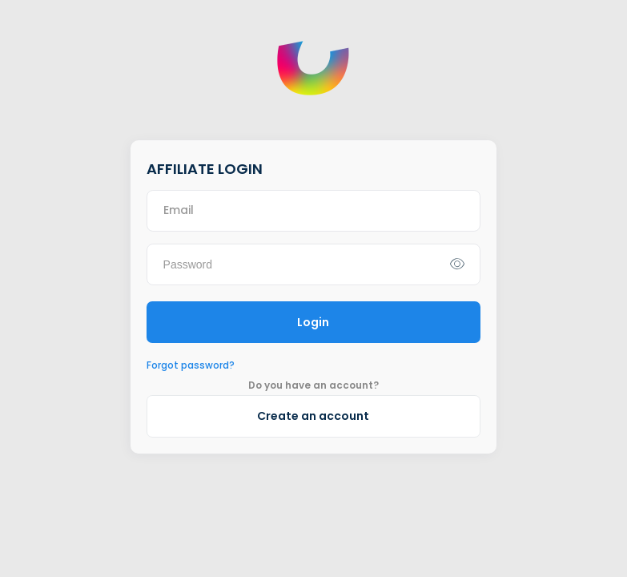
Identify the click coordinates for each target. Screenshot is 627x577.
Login (313, 322)
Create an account (313, 416)
